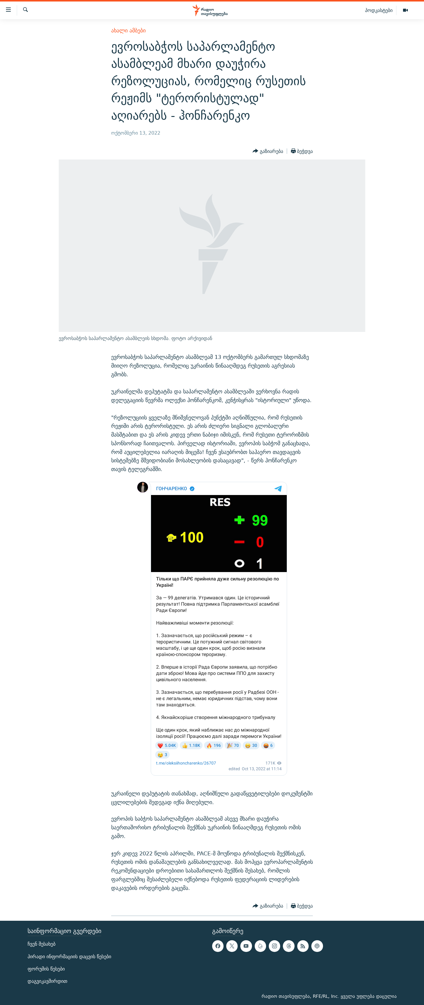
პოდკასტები (379, 10)
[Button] (268, 151)
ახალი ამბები (128, 30)
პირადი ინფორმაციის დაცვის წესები (69, 956)
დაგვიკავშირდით (47, 981)
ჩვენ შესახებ (41, 944)
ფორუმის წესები (46, 968)
